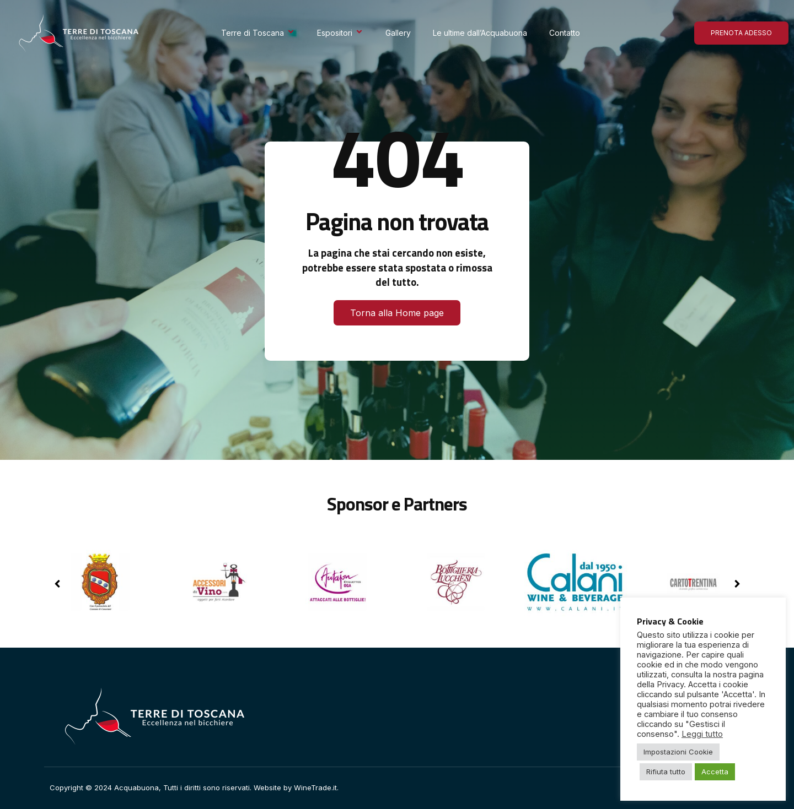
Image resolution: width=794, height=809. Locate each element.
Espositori (340, 32)
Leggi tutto (702, 734)
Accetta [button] (714, 771)
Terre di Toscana (258, 32)
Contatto (564, 32)
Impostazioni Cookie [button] (678, 751)
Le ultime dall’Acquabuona (480, 32)
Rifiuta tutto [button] (665, 771)
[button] (736, 584)
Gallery (398, 32)
